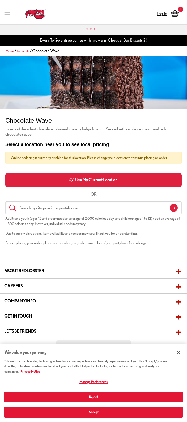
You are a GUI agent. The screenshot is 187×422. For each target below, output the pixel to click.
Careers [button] (13, 285)
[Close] (178, 352)
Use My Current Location (93, 180)
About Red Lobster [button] (24, 270)
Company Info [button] (20, 301)
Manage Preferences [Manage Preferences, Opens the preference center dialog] (93, 382)
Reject (93, 397)
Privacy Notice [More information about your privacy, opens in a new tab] (30, 371)
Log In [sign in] (162, 14)
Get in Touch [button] (18, 316)
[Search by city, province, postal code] (93, 207)
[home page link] (36, 13)
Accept (93, 412)
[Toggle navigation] (7, 12)
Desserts (23, 51)
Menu (9, 51)
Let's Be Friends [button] (20, 331)
